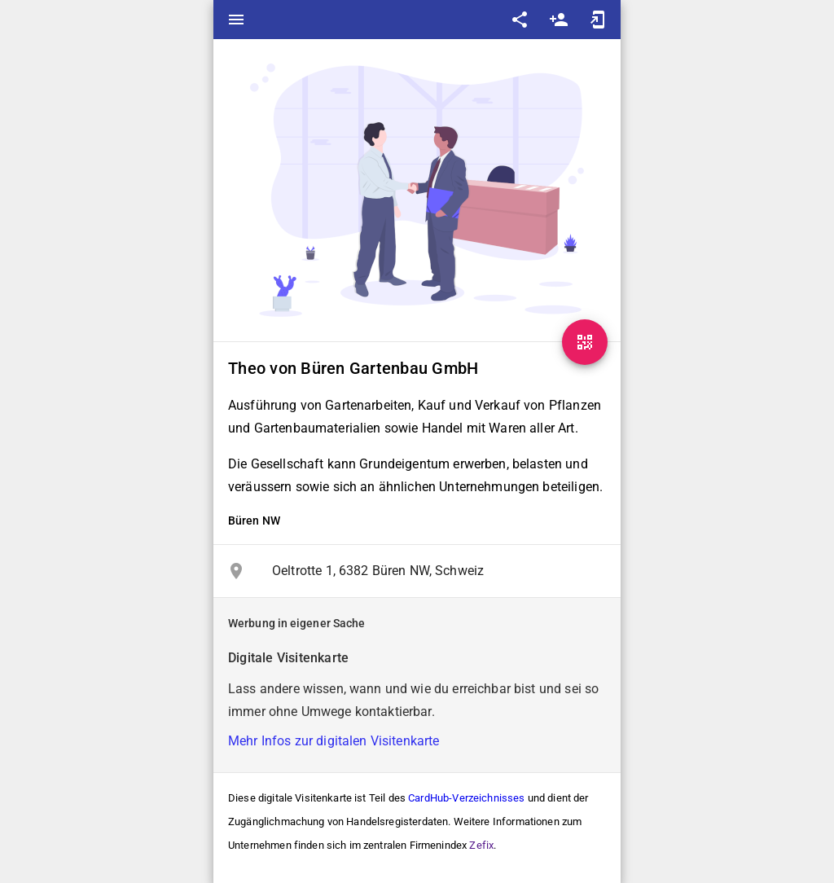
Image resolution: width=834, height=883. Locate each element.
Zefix (481, 845)
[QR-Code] (585, 342)
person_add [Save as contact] (558, 19)
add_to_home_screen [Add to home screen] (598, 19)
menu (236, 19)
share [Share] (519, 19)
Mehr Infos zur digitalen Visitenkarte (334, 741)
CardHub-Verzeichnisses (466, 798)
